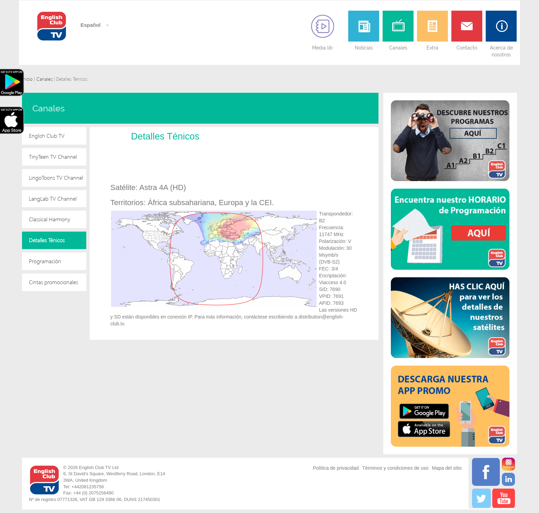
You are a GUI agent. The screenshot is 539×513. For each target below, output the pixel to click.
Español (90, 25)
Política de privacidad (336, 468)
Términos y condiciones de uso (395, 468)
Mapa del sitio (447, 468)
